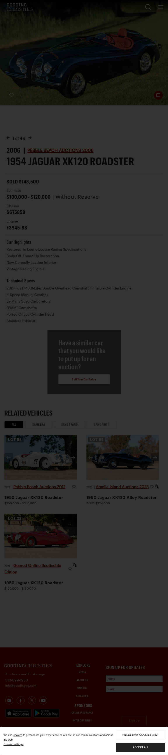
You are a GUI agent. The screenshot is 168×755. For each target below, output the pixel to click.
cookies (17, 735)
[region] (84, 741)
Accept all (141, 747)
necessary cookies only (140, 734)
